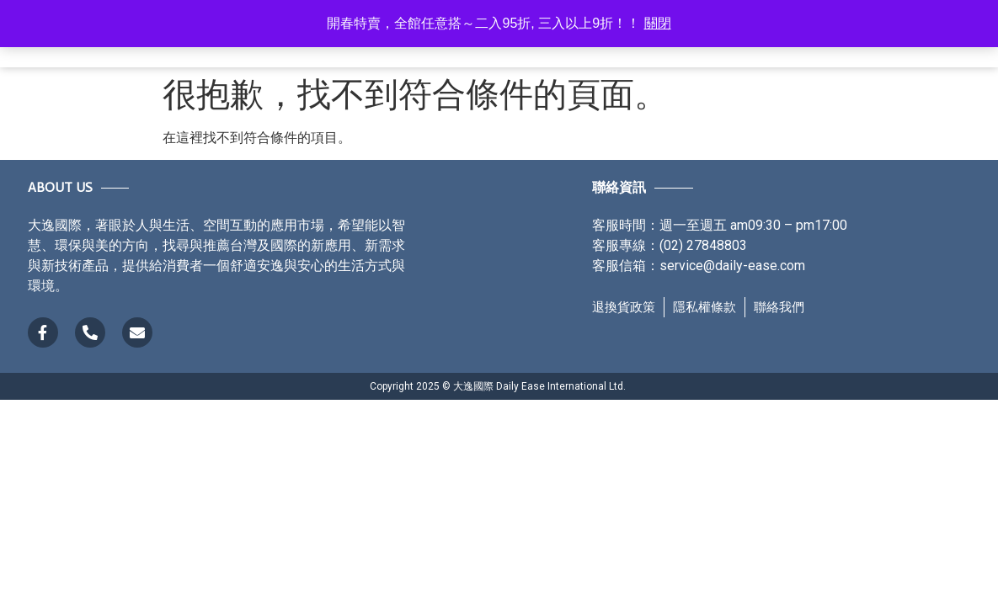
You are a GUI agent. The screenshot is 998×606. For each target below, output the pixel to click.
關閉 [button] (657, 23)
